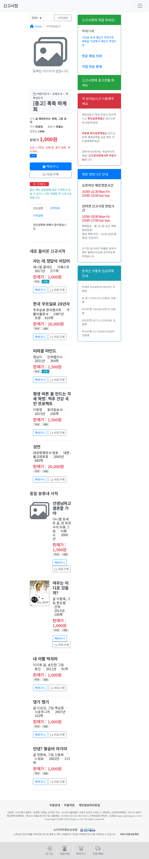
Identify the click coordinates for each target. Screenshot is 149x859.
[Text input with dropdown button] (49, 18)
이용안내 (54, 805)
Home (38, 26)
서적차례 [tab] (55, 208)
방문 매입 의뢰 (92, 55)
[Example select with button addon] (37, 18)
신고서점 (10, 6)
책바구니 (50, 166)
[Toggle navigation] (140, 6)
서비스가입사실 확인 (129, 834)
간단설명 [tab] (38, 208)
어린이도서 (43, 94)
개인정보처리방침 (89, 805)
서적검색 (62, 18)
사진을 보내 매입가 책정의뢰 (98, 37)
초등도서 (57, 94)
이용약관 (69, 805)
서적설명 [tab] (38, 215)
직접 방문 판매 (92, 66)
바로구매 (50, 174)
